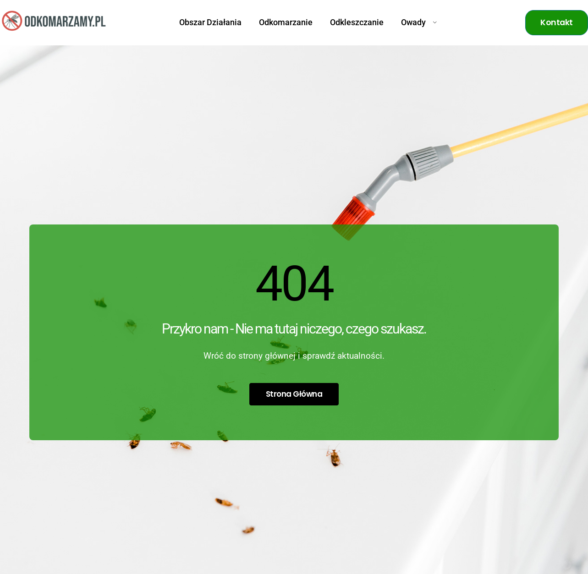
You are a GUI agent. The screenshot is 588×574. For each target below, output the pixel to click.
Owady (419, 22)
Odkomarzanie (286, 22)
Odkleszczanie (357, 22)
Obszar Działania (210, 22)
